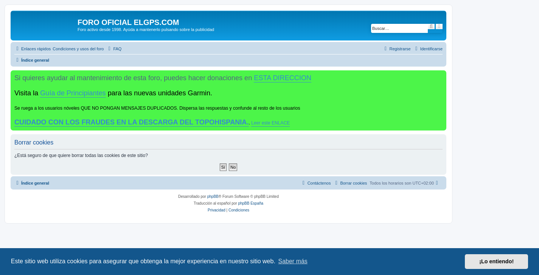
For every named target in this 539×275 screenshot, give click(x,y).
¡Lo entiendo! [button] (496, 261)
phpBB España (250, 203)
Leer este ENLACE (270, 123)
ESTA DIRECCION (282, 78)
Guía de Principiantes (73, 93)
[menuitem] (78, 48)
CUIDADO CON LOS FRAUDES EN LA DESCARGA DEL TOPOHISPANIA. (131, 122)
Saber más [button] (293, 261)
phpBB (213, 196)
